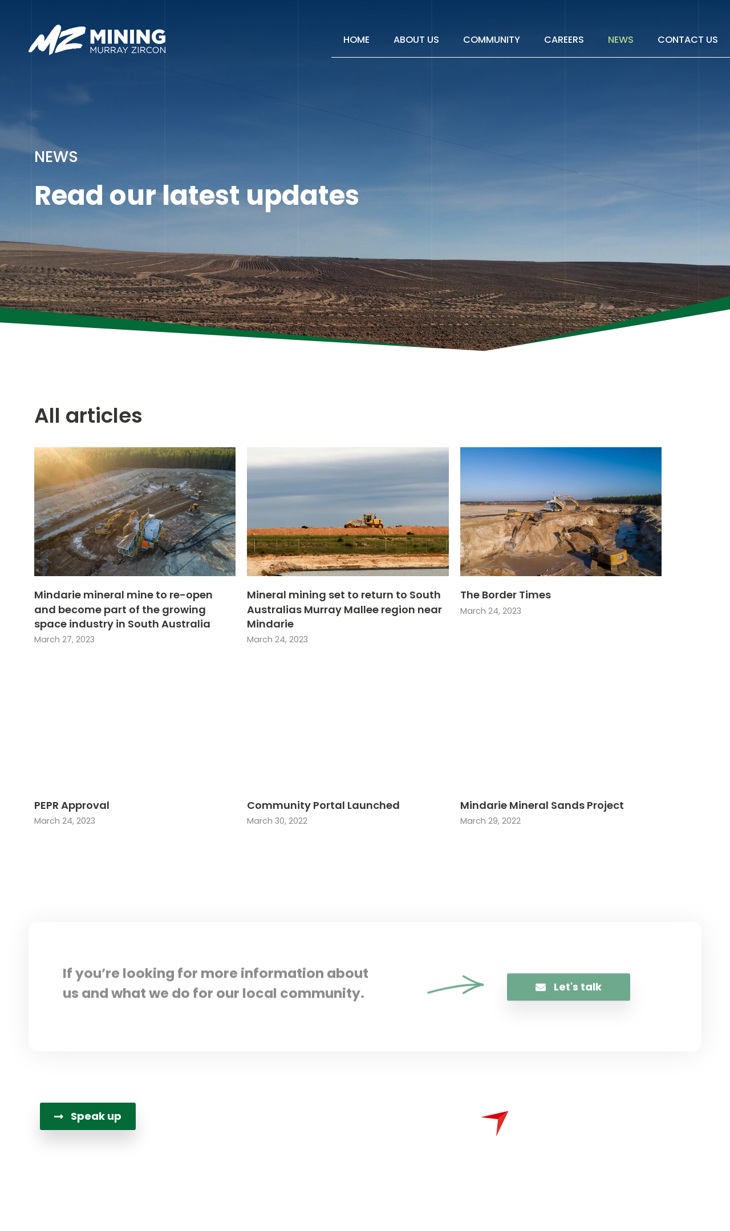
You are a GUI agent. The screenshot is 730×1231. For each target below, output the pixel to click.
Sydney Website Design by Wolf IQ (492, 1204)
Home (356, 39)
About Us (416, 39)
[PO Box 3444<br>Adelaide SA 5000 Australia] (273, 1156)
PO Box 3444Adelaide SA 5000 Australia (363, 1155)
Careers (564, 39)
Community (491, 39)
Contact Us (688, 39)
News (621, 39)
